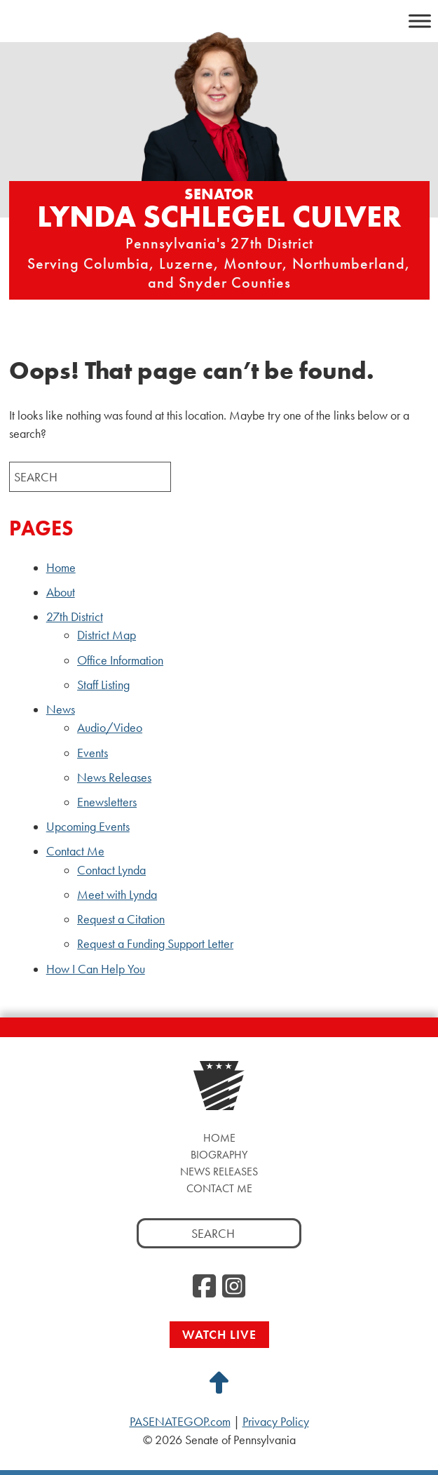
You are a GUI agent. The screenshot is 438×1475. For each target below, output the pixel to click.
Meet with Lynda (117, 894)
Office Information (120, 660)
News (60, 709)
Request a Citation (121, 919)
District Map (106, 635)
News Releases (114, 777)
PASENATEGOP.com (180, 1421)
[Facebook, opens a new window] (204, 1287)
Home (61, 567)
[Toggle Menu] (420, 20)
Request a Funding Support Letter (155, 944)
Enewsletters (107, 802)
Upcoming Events (88, 826)
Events (92, 753)
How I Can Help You (95, 969)
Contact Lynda (111, 870)
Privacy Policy (275, 1421)
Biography (219, 1154)
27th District (74, 617)
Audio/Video (109, 727)
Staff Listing (103, 685)
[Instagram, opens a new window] (233, 1287)
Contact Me (75, 851)
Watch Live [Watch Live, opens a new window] (219, 1334)
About (60, 592)
